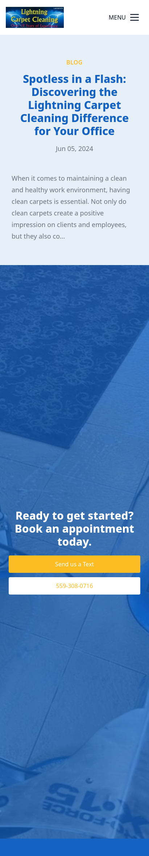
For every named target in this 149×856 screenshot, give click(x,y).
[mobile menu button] (134, 17)
